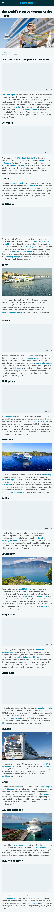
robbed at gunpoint (9, 898)
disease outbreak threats (22, 251)
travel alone (14, 718)
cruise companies (17, 183)
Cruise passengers (9, 94)
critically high (47, 475)
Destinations (6, 8)
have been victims (17, 492)
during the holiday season (32, 657)
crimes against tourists (10, 540)
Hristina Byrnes (8, 52)
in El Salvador (25, 589)
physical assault (42, 421)
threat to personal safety (29, 358)
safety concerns (40, 847)
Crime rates (33, 186)
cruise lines (10, 416)
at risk (18, 107)
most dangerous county (26, 158)
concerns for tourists (44, 363)
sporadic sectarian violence (12, 312)
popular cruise (41, 596)
